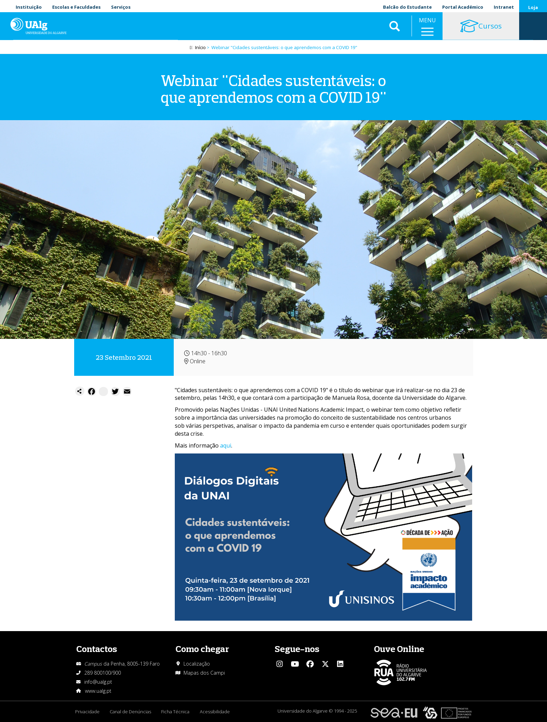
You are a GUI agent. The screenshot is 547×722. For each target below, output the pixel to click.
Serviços (121, 7)
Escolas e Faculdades (76, 7)
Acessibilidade (215, 711)
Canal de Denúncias (130, 711)
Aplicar (394, 28)
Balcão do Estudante (407, 7)
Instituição (29, 7)
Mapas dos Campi (204, 672)
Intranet (504, 7)
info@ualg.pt (98, 681)
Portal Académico (462, 7)
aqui (225, 445)
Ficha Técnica (176, 711)
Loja (533, 7)
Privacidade (87, 711)
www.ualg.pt (98, 691)
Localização (196, 663)
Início (200, 48)
